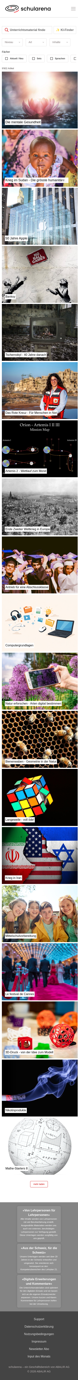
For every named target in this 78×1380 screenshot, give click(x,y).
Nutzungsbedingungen (39, 1334)
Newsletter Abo (39, 1349)
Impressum (39, 1341)
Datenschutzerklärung (39, 1326)
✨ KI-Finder (65, 30)
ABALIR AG (44, 1371)
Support (39, 1319)
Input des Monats (39, 1356)
